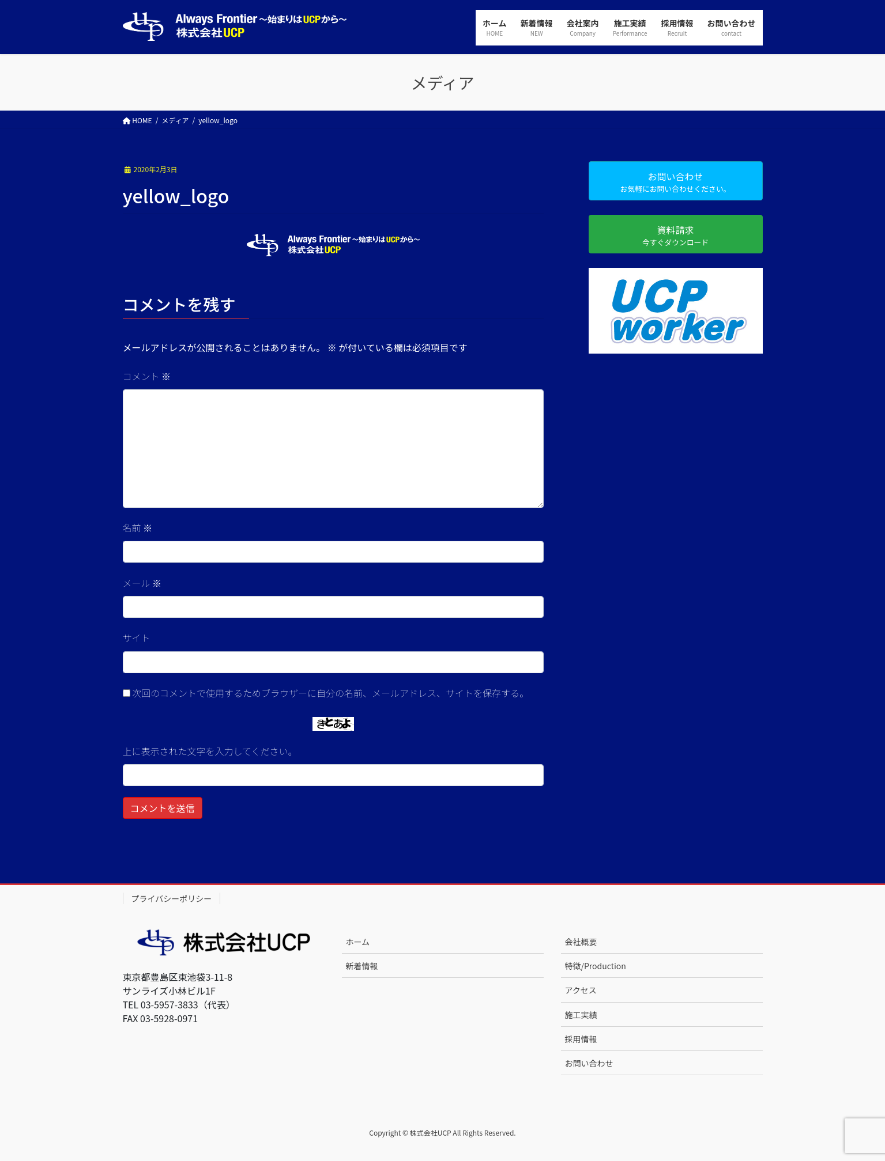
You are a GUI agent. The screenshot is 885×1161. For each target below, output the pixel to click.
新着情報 (362, 966)
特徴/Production (595, 966)
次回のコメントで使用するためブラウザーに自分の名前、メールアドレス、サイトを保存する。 (330, 693)
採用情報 (581, 1039)
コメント (147, 376)
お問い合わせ (589, 1063)
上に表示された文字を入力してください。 (210, 751)
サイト (136, 637)
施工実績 (581, 1014)
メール (142, 583)
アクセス (581, 990)
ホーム (358, 941)
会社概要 (581, 941)
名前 (138, 527)
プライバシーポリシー (171, 898)
